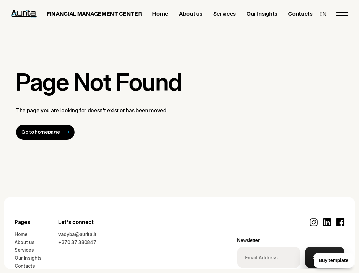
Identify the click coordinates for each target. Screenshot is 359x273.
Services (24, 250)
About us (24, 242)
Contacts (25, 266)
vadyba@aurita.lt (77, 234)
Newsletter (248, 240)
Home (21, 234)
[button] (322, 14)
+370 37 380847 (77, 242)
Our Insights (28, 258)
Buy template (333, 260)
